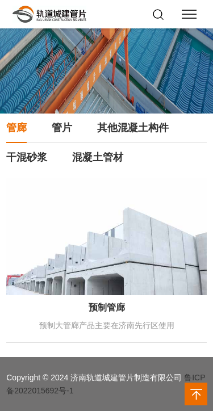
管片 (62, 127)
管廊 (16, 127)
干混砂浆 (26, 157)
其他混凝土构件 (133, 127)
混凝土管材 (97, 157)
